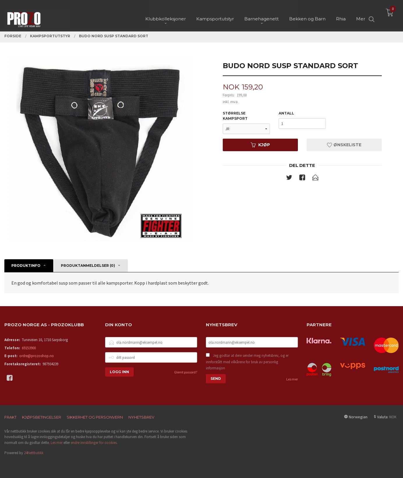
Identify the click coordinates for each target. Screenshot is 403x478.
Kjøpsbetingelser (41, 417)
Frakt (10, 417)
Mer (360, 14)
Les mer (292, 379)
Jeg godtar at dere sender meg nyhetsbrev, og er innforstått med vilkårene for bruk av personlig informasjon (247, 362)
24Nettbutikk (33, 452)
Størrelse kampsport (235, 116)
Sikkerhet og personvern (95, 417)
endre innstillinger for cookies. (94, 442)
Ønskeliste (344, 144)
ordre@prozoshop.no (36, 355)
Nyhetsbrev (141, 417)
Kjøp (260, 144)
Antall (286, 113)
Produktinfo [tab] (25, 265)
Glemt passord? (185, 372)
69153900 (29, 347)
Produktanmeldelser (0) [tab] (88, 265)
